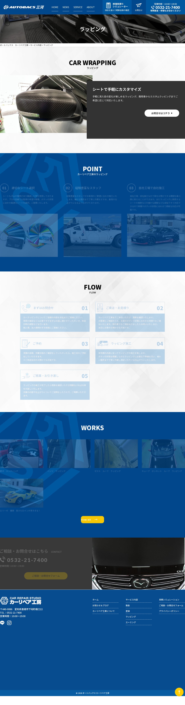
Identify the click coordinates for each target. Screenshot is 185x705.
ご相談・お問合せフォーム (171, 616)
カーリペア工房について (103, 622)
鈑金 (128, 616)
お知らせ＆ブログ (100, 616)
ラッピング (131, 628)
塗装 (128, 622)
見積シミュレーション (169, 611)
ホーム (95, 611)
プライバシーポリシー (169, 622)
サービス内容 (132, 611)
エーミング (131, 633)
